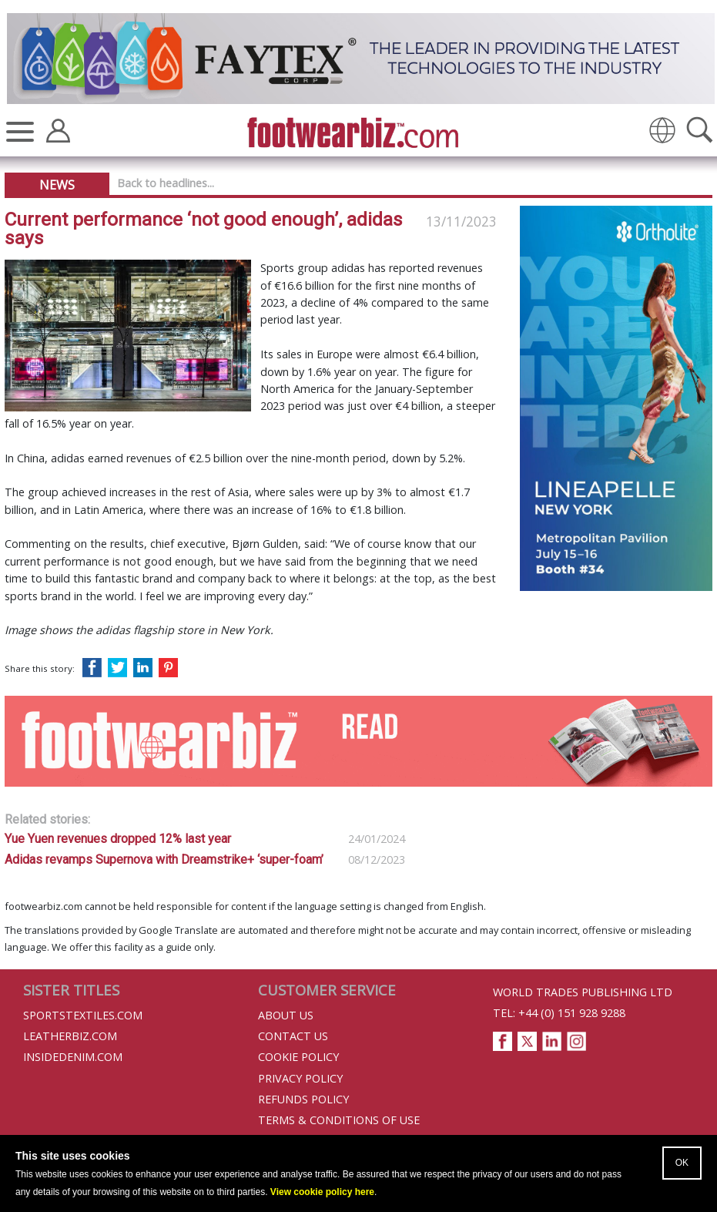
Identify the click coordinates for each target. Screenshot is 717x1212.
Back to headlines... (165, 183)
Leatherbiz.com (70, 1036)
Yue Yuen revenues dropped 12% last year (118, 838)
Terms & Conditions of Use (339, 1120)
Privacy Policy (300, 1078)
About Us (285, 1015)
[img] (662, 130)
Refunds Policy (303, 1099)
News (57, 184)
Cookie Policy (298, 1056)
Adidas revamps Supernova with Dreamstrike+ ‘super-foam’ (164, 859)
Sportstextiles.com (82, 1015)
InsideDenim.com (72, 1056)
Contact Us (293, 1036)
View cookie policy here (322, 1192)
